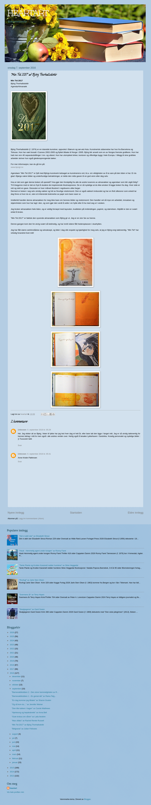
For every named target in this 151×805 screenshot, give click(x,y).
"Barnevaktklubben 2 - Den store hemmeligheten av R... (35, 692)
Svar (20, 445)
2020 (12, 657)
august (15, 734)
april (14, 750)
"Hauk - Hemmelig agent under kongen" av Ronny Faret (42, 551)
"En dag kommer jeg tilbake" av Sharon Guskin (31, 700)
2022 (12, 649)
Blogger (87, 799)
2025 (12, 636)
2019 (12, 661)
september (17, 689)
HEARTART (28, 13)
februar (15, 758)
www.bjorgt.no (17, 167)
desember (16, 676)
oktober (15, 685)
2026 (12, 632)
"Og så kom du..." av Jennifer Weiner (27, 704)
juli (13, 738)
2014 (12, 772)
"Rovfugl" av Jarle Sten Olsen (31, 580)
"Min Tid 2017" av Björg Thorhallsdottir (28, 725)
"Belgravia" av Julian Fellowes (24, 729)
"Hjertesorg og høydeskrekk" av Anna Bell (29, 712)
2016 (12, 673)
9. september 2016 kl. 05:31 (39, 454)
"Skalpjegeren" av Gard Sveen (32, 609)
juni (14, 742)
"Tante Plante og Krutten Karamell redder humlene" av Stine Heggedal (48, 565)
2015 (12, 768)
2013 (12, 776)
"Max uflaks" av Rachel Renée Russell (28, 720)
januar (15, 762)
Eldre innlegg (135, 512)
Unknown (22, 430)
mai (14, 746)
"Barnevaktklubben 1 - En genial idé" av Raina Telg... (34, 696)
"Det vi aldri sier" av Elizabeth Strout (34, 536)
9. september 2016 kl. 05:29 (39, 430)
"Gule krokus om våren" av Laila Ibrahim (29, 717)
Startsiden (76, 512)
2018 (12, 665)
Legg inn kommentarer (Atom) (31, 518)
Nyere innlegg (16, 512)
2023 (12, 645)
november (16, 680)
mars (14, 754)
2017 (12, 669)
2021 (12, 653)
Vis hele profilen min (15, 792)
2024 (12, 640)
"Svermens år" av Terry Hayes (31, 594)
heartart (13, 788)
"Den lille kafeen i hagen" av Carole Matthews (31, 708)
